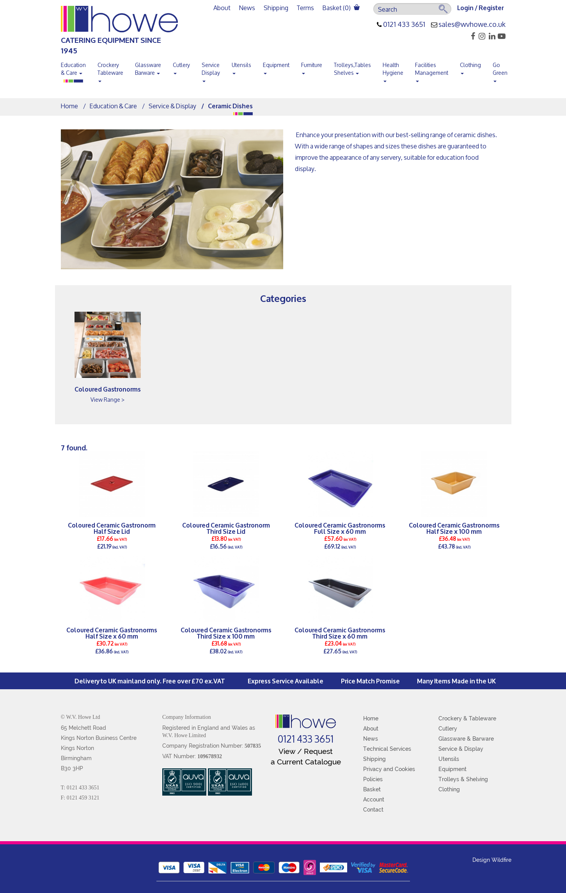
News (247, 7)
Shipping (276, 7)
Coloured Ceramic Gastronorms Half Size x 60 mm (111, 633)
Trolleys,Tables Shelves (352, 68)
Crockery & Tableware (467, 718)
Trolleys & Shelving (463, 779)
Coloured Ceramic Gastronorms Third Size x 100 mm (226, 633)
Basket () (341, 7)
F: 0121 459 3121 (80, 798)
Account (373, 799)
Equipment (276, 66)
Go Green (500, 70)
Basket (372, 789)
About (222, 7)
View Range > (107, 399)
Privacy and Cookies (389, 769)
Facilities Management (431, 70)
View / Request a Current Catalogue (306, 756)
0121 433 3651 (404, 24)
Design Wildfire (491, 860)
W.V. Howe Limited (184, 735)
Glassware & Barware (466, 739)
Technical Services (387, 749)
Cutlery (181, 66)
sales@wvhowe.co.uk (472, 24)
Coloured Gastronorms (108, 389)
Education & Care (73, 68)
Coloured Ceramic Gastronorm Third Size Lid (226, 528)
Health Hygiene (393, 70)
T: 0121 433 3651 (80, 788)
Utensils (241, 66)
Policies (373, 779)
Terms (305, 7)
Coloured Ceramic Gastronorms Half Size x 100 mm (454, 528)
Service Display (211, 70)
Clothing (470, 66)
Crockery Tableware (110, 70)
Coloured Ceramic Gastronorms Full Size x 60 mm (340, 528)
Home (69, 105)
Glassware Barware (148, 68)
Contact (373, 810)
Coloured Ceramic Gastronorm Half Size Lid (112, 528)
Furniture (311, 66)
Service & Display (172, 105)
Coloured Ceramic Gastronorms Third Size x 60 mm (340, 633)
